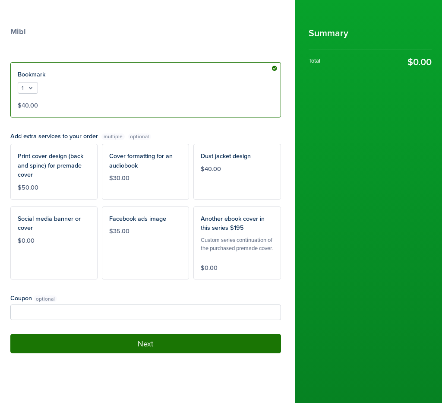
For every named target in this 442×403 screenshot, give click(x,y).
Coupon (21, 297)
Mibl (18, 31)
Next (145, 343)
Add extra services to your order (68, 135)
